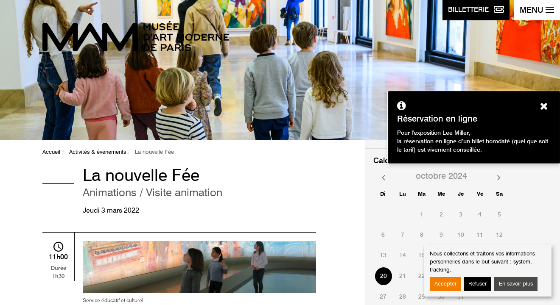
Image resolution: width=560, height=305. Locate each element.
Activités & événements (97, 152)
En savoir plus (516, 284)
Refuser (477, 284)
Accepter (445, 284)
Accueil (51, 152)
